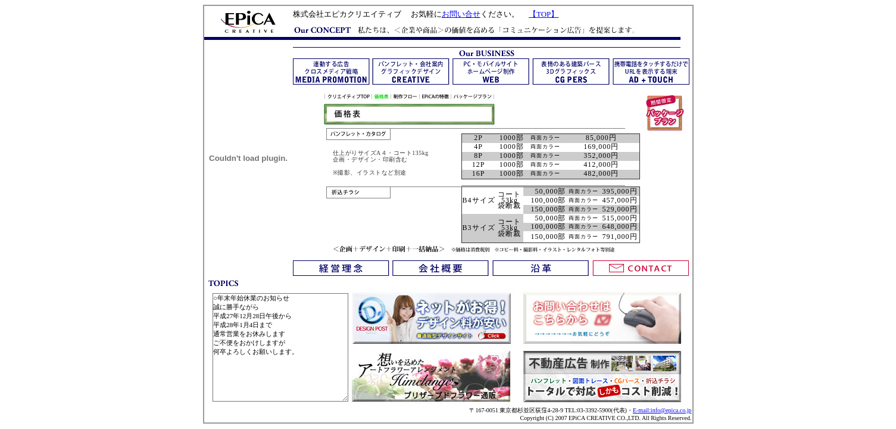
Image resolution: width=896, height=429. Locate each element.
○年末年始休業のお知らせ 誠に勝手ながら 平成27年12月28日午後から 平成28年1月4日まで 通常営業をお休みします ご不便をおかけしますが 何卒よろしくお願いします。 (280, 347)
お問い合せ (461, 14)
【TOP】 (543, 14)
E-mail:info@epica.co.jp (662, 410)
